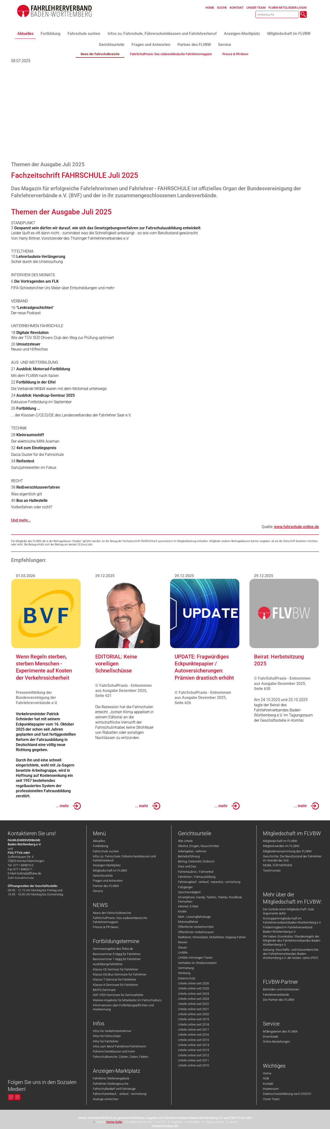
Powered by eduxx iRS (165, 1125)
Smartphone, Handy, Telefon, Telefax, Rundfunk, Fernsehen (210, 899)
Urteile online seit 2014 (193, 1045)
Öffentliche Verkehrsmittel (196, 927)
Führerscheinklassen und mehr (114, 1051)
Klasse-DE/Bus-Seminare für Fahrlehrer (119, 974)
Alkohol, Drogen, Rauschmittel (198, 846)
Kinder (182, 911)
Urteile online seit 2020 (193, 1014)
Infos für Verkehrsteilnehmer (112, 1031)
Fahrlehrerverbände (276, 994)
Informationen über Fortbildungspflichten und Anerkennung (123, 1007)
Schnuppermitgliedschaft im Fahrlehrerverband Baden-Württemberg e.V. (292, 920)
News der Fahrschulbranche (112, 913)
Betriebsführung (189, 856)
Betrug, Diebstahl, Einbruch (196, 861)
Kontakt (268, 1083)
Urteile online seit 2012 (193, 1055)
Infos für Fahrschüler (107, 1036)
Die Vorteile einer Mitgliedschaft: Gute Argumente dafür (288, 911)
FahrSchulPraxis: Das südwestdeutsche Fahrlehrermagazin (120, 920)
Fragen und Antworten (108, 880)
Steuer (182, 947)
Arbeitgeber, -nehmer (192, 851)
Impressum (271, 1089)
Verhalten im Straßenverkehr (197, 963)
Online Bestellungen (276, 1041)
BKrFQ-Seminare (104, 990)
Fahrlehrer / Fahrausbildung (196, 877)
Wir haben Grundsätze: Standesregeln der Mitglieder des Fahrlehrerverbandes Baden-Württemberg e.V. (292, 941)
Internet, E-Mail (188, 906)
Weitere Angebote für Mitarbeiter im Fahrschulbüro (127, 1000)
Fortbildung (100, 846)
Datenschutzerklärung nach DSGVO (287, 1094)
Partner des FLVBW (106, 886)
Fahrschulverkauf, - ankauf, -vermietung (119, 1094)
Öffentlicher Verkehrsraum (196, 932)
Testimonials (272, 870)
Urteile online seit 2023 (193, 999)
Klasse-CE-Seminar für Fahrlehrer (115, 969)
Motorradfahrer (188, 922)
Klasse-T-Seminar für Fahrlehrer (114, 979)
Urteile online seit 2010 (193, 1065)
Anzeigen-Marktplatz (107, 865)
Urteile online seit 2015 (193, 1040)
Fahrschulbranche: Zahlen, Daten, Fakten (120, 1057)
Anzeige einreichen (106, 1099)
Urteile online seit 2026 (193, 983)
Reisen (182, 942)
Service (98, 891)
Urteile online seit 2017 (193, 1029)
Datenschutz (186, 978)
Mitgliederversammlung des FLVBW (287, 851)
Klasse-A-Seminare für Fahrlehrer (115, 985)
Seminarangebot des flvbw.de (113, 948)
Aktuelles (99, 841)
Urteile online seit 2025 (193, 988)
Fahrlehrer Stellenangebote (111, 1078)
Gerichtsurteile (103, 875)
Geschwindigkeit (189, 892)
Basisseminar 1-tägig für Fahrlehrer (117, 959)
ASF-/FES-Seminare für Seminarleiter (118, 995)
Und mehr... (21, 520)
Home (267, 1073)
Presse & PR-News (106, 927)
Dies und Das (187, 866)
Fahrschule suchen (106, 851)
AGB (266, 1078)
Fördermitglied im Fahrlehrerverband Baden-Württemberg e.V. (287, 929)
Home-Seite (114, 1122)
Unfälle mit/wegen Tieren (195, 957)
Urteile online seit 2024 (193, 993)
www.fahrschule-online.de (296, 526)
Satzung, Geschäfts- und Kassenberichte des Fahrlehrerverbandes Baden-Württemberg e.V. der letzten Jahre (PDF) (290, 954)
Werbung (184, 973)
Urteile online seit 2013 (193, 1050)
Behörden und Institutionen (281, 989)
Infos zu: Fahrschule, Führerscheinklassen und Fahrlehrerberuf (124, 858)
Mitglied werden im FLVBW (281, 846)
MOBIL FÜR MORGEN (277, 865)
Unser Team (271, 1099)
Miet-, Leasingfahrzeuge (194, 917)
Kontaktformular (24, 878)
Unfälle (183, 952)
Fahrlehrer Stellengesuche (110, 1083)
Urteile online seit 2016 (193, 1034)
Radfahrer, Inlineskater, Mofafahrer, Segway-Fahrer (212, 937)
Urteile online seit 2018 (193, 1024)
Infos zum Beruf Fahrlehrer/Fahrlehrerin (119, 1046)
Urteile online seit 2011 (193, 1060)
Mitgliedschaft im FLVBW (110, 870)
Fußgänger (185, 887)
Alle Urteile (185, 841)
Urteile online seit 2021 (193, 1009)
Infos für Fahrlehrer (105, 1041)
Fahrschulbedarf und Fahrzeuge (114, 1089)
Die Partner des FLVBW (278, 999)
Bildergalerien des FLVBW (280, 1031)
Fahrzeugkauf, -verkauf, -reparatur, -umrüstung (209, 882)
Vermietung (186, 968)
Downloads (270, 1036)
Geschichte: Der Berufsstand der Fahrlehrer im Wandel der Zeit (292, 858)
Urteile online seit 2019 (193, 1019)
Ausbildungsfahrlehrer (108, 964)
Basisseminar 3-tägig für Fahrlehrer (117, 954)
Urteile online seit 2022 (193, 1004)
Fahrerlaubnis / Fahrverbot (196, 872)
